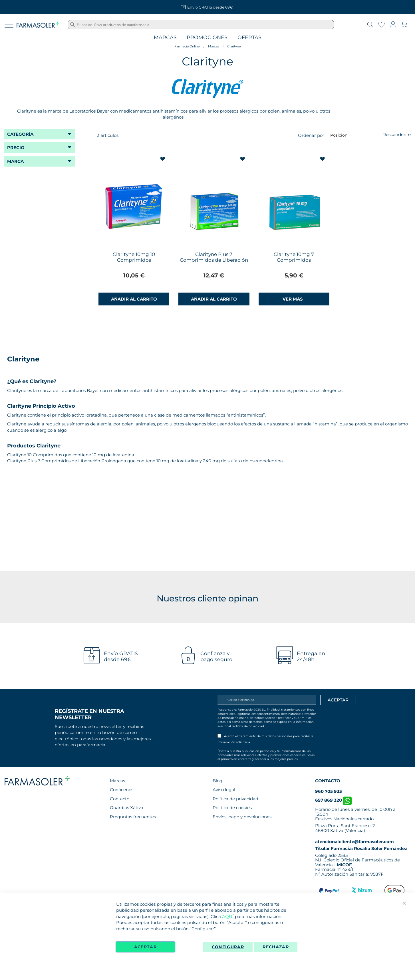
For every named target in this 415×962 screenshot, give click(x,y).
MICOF (344, 864)
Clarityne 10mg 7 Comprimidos (294, 257)
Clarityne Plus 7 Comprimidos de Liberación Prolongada (214, 260)
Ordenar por (311, 135)
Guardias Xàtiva (126, 807)
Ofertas (249, 37)
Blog (217, 780)
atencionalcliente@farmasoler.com (354, 841)
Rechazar (276, 946)
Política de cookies (232, 807)
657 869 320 (333, 800)
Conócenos (121, 789)
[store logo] (38, 24)
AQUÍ (228, 916)
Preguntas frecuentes (133, 816)
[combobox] (201, 24)
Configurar (228, 946)
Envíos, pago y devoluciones (242, 816)
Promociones (207, 37)
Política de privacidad (248, 726)
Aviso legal (224, 789)
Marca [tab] (15, 161)
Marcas (165, 37)
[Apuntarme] (338, 700)
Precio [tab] (16, 147)
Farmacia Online (187, 46)
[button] (163, 159)
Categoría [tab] (20, 134)
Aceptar (145, 946)
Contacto (119, 798)
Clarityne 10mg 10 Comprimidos (134, 257)
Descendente (396, 134)
